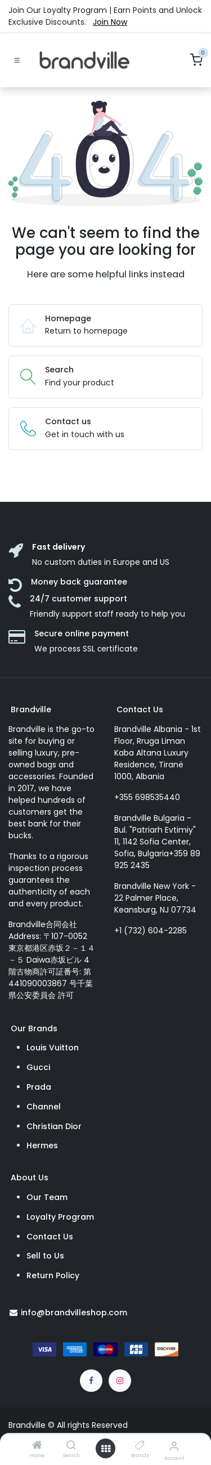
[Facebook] (91, 1380)
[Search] (71, 1445)
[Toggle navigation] (16, 60)
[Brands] (139, 1445)
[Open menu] (105, 1448)
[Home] (37, 1445)
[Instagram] (120, 1380)
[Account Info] (174, 1446)
